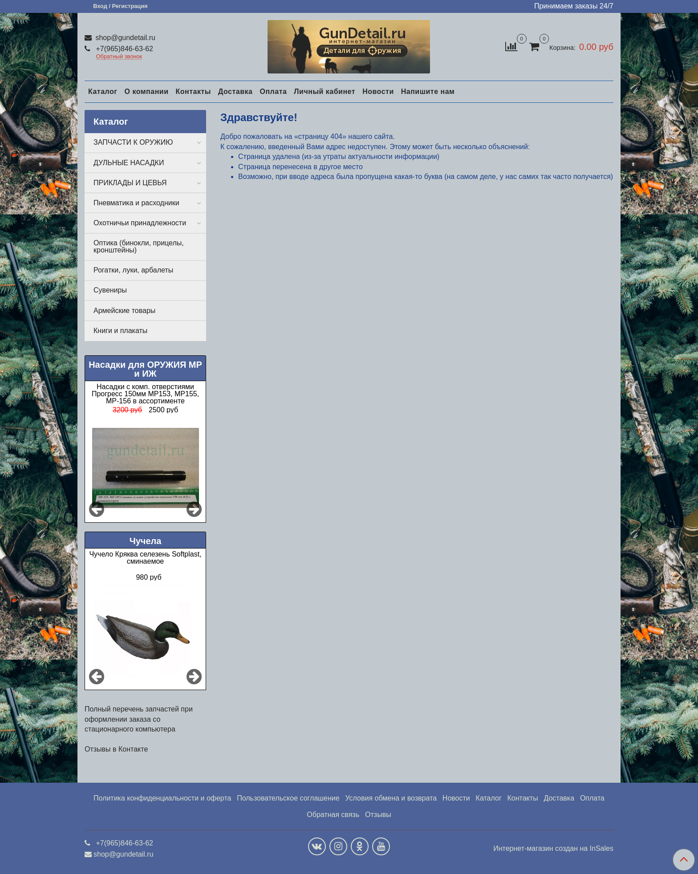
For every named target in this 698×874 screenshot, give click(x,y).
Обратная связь (333, 814)
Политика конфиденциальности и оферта (162, 798)
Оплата (273, 91)
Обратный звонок (119, 57)
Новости (378, 91)
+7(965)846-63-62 (123, 49)
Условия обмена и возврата (391, 798)
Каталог (102, 91)
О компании (146, 91)
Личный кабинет (324, 91)
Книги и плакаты (120, 330)
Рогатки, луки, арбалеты (133, 270)
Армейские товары (124, 310)
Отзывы (378, 814)
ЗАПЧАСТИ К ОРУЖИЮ (133, 142)
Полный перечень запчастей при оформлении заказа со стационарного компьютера (139, 719)
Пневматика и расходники (136, 203)
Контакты (193, 91)
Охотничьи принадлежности (139, 223)
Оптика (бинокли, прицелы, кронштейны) (138, 246)
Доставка (235, 91)
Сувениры (110, 290)
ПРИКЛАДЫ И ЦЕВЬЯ (130, 183)
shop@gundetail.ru (124, 37)
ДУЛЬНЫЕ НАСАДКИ (128, 163)
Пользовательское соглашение (288, 798)
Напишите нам (428, 91)
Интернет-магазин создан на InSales (553, 848)
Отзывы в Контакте (116, 749)
